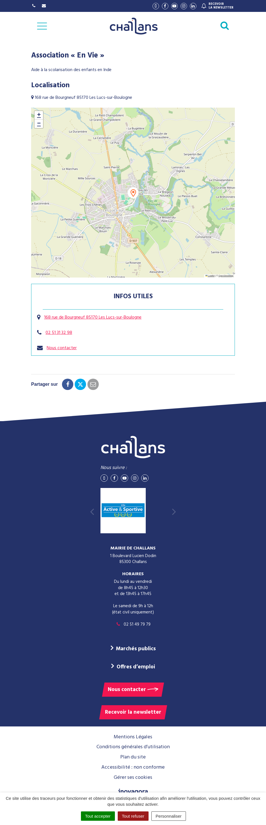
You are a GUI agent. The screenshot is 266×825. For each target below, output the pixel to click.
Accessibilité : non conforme (133, 767)
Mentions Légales (133, 737)
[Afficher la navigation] (42, 26)
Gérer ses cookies (133, 777)
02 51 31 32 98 (59, 332)
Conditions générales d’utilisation (133, 747)
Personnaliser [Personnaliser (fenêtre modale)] (169, 816)
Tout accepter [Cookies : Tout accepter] (98, 816)
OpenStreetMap (225, 275)
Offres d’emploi (136, 667)
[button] (133, 192)
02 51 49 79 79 (132, 624)
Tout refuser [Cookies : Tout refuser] (133, 816)
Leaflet (209, 275)
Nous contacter (62, 348)
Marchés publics (136, 649)
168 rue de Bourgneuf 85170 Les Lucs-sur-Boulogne (92, 317)
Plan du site (133, 757)
